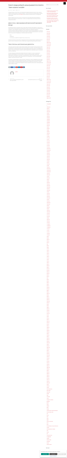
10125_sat (48, 140)
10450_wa (48, 177)
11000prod (48, 224)
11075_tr (48, 230)
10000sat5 (48, 120)
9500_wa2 (48, 342)
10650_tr (48, 208)
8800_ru (48, 290)
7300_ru (48, 251)
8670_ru (48, 285)
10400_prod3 (49, 171)
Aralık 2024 (48, 54)
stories (48, 432)
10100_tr (48, 134)
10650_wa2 (48, 211)
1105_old (48, 228)
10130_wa (48, 142)
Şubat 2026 (48, 33)
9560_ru (48, 344)
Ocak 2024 (48, 71)
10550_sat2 (48, 197)
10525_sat (48, 194)
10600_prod (48, 202)
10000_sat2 (48, 111)
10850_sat (48, 219)
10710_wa (48, 214)
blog (47, 395)
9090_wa (48, 308)
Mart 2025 (48, 50)
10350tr (48, 165)
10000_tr (48, 113)
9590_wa (48, 345)
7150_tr (48, 248)
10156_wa (48, 145)
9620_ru (48, 350)
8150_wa (48, 270)
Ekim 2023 (48, 76)
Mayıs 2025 (48, 47)
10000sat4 (48, 119)
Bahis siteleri (48, 390)
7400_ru (48, 256)
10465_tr (48, 179)
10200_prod (48, 148)
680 (47, 244)
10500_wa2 (48, 190)
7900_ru (48, 262)
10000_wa (48, 116)
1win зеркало (21, 14)
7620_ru (48, 261)
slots (47, 430)
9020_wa (48, 302)
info (47, 413)
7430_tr (48, 259)
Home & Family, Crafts (50, 412)
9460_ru (48, 336)
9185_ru (48, 318)
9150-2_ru (48, 313)
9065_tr (48, 305)
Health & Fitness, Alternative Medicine (52, 410)
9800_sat (48, 365)
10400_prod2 (49, 170)
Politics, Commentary (50, 421)
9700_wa (48, 356)
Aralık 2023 (48, 73)
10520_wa (48, 193)
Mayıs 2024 (48, 65)
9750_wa (48, 361)
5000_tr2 (48, 239)
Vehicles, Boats (49, 439)
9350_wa (48, 330)
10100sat (48, 136)
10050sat (48, 128)
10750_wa (48, 216)
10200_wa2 (48, 154)
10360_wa (48, 167)
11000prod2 (48, 225)
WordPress (48, 441)
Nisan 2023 (48, 85)
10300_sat (48, 159)
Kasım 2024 (48, 56)
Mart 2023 (48, 87)
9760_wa (48, 362)
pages (48, 419)
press (47, 424)
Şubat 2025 (48, 51)
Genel (48, 404)
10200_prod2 (49, 150)
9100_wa (48, 310)
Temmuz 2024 (49, 62)
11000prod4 (48, 227)
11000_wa (48, 222)
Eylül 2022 (48, 96)
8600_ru (48, 282)
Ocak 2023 (48, 90)
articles (48, 387)
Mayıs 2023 (48, 84)
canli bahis (48, 396)
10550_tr (48, 199)
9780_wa (48, 364)
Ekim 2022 (48, 94)
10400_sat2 (48, 174)
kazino (48, 415)
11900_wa (48, 234)
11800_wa (48, 233)
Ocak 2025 (48, 53)
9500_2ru (48, 338)
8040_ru (48, 267)
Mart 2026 (48, 31)
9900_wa (48, 376)
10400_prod (48, 168)
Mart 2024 (48, 68)
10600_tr (48, 205)
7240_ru (48, 250)
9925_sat (48, 379)
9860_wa (48, 373)
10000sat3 (48, 117)
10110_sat (48, 137)
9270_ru (48, 324)
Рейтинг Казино (49, 444)
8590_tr (48, 281)
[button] (64, 3)
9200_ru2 (48, 321)
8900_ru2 (48, 293)
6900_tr (48, 245)
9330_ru (48, 328)
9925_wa (48, 381)
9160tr (48, 316)
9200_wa (48, 322)
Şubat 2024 (48, 70)
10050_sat (48, 125)
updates (48, 438)
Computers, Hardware (50, 399)
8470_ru (48, 276)
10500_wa (48, 188)
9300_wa (48, 327)
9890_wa (48, 375)
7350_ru (48, 253)
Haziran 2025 (49, 45)
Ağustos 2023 (49, 79)
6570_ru (48, 242)
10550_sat (48, 196)
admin (15, 10)
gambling (48, 401)
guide (47, 407)
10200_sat (48, 151)
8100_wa (48, 268)
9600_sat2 (48, 347)
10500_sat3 (48, 187)
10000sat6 (48, 122)
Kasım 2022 (48, 93)
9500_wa (48, 341)
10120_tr (48, 139)
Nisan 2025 (48, 48)
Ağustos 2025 (49, 42)
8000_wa (48, 265)
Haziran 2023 (49, 82)
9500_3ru (48, 339)
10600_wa (48, 207)
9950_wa (48, 385)
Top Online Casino (49, 435)
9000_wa (48, 299)
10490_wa (48, 182)
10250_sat (48, 157)
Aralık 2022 (48, 91)
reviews (48, 427)
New (47, 416)
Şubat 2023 (48, 88)
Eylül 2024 (48, 59)
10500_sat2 (48, 185)
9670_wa (48, 353)
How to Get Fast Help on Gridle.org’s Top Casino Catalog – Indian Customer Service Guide (52, 21)
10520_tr (48, 191)
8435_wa (48, 273)
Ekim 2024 (48, 57)
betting (48, 393)
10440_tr (48, 176)
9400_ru (48, 333)
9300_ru (48, 325)
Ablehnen (53, 454)
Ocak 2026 (48, 34)
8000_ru (48, 264)
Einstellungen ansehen (62, 454)
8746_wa (48, 288)
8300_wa (48, 271)
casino (48, 398)
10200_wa (48, 153)
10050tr (48, 130)
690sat (48, 247)
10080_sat (48, 133)
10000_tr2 (48, 114)
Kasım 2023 (48, 74)
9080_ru (48, 307)
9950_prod (48, 382)
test (47, 433)
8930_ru (48, 296)
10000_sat (48, 110)
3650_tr (48, 236)
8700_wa (48, 287)
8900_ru (48, 291)
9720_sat (48, 358)
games (48, 402)
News (47, 418)
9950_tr (48, 384)
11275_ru (18, 10)
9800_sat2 (48, 367)
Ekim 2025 (48, 39)
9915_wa (48, 378)
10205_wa (48, 156)
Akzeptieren (45, 454)
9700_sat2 (48, 355)
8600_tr (48, 284)
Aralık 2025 (48, 36)
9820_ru (48, 370)
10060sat (48, 131)
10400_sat (48, 173)
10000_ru (48, 108)
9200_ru (48, 319)
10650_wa (48, 210)
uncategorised (49, 436)
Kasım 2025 (48, 37)
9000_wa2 (48, 301)
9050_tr (48, 304)
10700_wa (48, 213)
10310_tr (48, 162)
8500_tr (48, 279)
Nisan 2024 (48, 67)
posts (47, 422)
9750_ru (48, 359)
